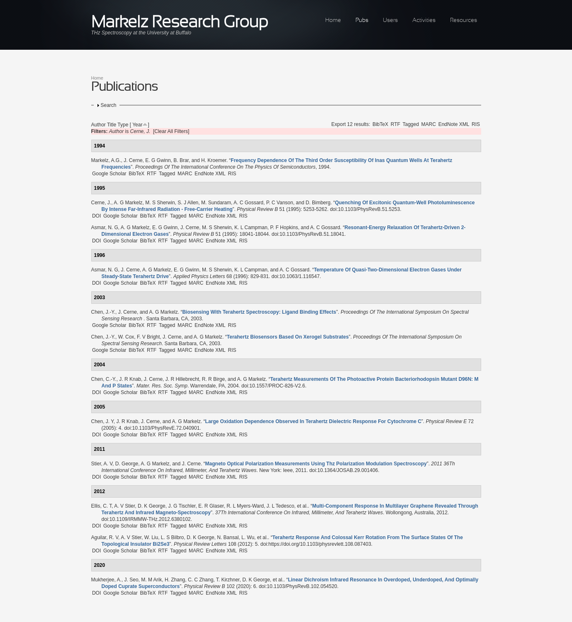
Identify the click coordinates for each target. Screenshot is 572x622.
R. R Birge (213, 379)
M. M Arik (151, 580)
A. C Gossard (248, 203)
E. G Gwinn (157, 160)
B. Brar (181, 160)
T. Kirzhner (228, 580)
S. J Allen (188, 203)
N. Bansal (228, 537)
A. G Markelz (128, 203)
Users (390, 20)
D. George (126, 464)
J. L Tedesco (281, 506)
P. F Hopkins (284, 227)
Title (111, 125)
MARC (428, 124)
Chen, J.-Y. (103, 312)
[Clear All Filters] (171, 131)
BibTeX (380, 124)
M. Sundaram (216, 203)
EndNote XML (454, 124)
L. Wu (247, 537)
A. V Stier (124, 506)
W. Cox (126, 337)
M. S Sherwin (160, 203)
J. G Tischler (181, 506)
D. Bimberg (318, 203)
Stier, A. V (102, 464)
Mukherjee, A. (106, 580)
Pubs (361, 20)
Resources (463, 20)
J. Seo (131, 580)
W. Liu (151, 537)
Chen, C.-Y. (104, 379)
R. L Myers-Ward (245, 506)
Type (122, 125)
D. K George (152, 506)
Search (109, 105)
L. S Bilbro (172, 537)
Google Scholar (109, 174)
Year (137, 125)
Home (333, 20)
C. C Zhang (200, 580)
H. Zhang (175, 580)
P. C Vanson (279, 203)
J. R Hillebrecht (182, 379)
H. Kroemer (213, 160)
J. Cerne (133, 160)
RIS (476, 124)
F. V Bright (148, 337)
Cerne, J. (101, 203)
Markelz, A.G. (106, 160)
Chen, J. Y (102, 421)
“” (259, 312)
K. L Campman (251, 227)
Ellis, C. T (101, 506)
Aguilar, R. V (105, 537)
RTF (395, 124)
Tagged (411, 124)
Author (98, 125)
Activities (424, 20)
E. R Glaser (211, 506)
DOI (96, 216)
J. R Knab (130, 379)
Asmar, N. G (104, 227)
